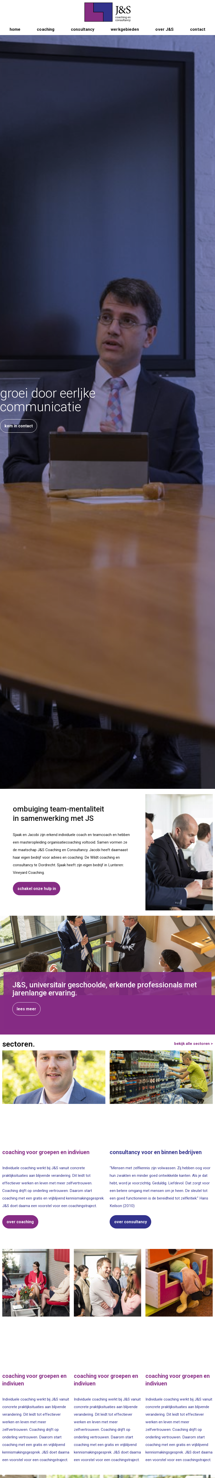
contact (197, 36)
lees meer (36, 1394)
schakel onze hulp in (36, 889)
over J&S (164, 36)
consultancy (82, 36)
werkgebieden (125, 36)
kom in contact (19, 429)
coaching (45, 36)
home (15, 36)
